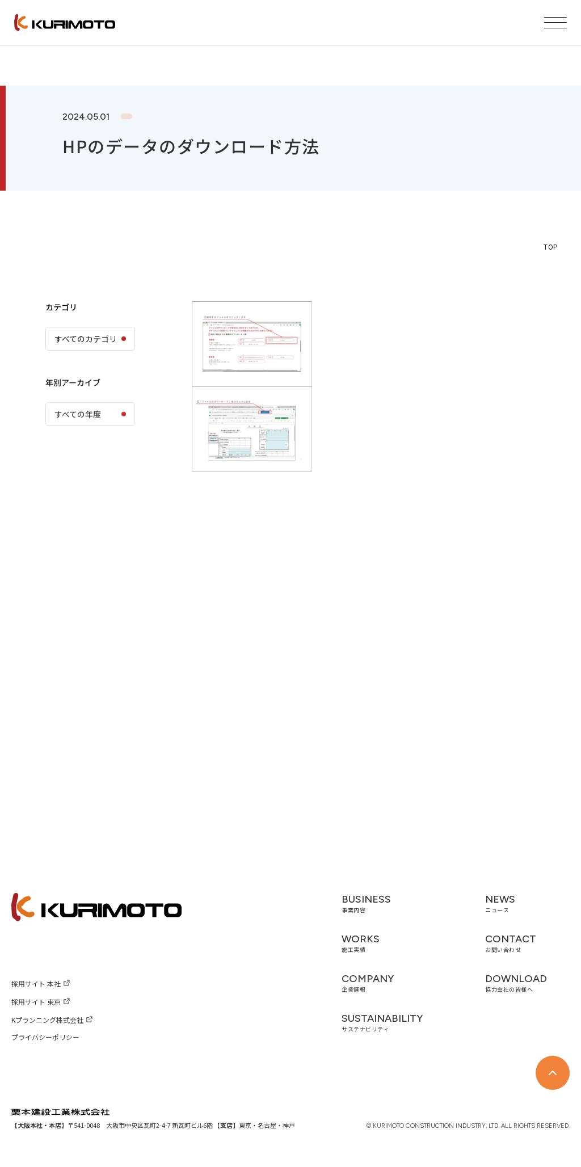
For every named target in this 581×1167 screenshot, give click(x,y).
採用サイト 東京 (36, 1001)
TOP (551, 246)
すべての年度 (77, 447)
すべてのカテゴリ (85, 338)
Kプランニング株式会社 (47, 1020)
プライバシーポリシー (45, 1037)
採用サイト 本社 (36, 983)
